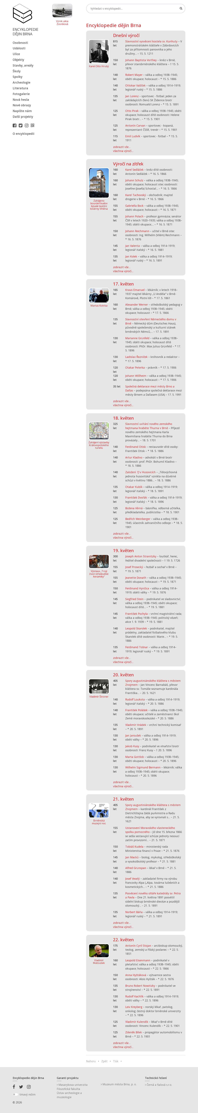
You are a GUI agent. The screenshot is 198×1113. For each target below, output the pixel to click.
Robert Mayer (133, 75)
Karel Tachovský (135, 195)
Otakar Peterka (135, 367)
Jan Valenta (132, 246)
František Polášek (136, 710)
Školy (17, 71)
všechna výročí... (123, 151)
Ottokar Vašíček (135, 85)
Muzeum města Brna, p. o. (118, 1084)
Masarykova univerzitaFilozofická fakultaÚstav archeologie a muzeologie (72, 1091)
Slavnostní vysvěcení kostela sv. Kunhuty (151, 41)
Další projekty (23, 117)
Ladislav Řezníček (136, 357)
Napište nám (22, 111)
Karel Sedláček (134, 169)
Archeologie (21, 82)
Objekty (18, 60)
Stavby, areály (23, 65)
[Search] (135, 8)
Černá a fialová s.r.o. (158, 1085)
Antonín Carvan (135, 125)
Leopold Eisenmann (137, 960)
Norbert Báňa (134, 912)
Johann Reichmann (137, 231)
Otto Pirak (132, 111)
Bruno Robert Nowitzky (140, 986)
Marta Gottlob (134, 757)
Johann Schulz (134, 180)
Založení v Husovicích (140, 472)
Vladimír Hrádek (135, 725)
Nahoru (91, 1061)
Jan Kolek (131, 256)
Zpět (104, 1061)
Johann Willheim (135, 376)
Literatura (20, 88)
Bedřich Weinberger (137, 519)
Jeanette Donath (135, 577)
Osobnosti (20, 43)
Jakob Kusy (132, 746)
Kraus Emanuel (135, 290)
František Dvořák (136, 497)
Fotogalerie (21, 94)
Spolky (17, 77)
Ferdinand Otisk (135, 447)
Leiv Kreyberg (133, 1007)
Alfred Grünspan (135, 868)
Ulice (16, 54)
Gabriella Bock (134, 205)
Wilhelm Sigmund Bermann (143, 767)
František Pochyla (136, 614)
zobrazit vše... (121, 147)
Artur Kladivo (133, 457)
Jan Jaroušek (133, 735)
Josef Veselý (132, 878)
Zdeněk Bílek (133, 1032)
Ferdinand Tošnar (136, 647)
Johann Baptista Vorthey (141, 60)
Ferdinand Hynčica (137, 588)
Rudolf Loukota (135, 699)
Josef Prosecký (134, 567)
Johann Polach (134, 216)
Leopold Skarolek (136, 628)
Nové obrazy (22, 105)
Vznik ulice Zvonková (62, 22)
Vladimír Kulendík (136, 1022)
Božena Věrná (134, 508)
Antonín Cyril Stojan (138, 945)
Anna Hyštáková (135, 975)
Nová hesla (21, 99)
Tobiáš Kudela (134, 846)
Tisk (115, 1061)
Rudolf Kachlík (134, 996)
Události (19, 48)
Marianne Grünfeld (137, 338)
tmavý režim (27, 1094)
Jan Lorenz (132, 96)
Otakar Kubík (133, 487)
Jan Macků (132, 857)
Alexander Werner (136, 304)
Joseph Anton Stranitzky (140, 556)
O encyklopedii (23, 134)
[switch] (15, 1094)
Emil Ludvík (132, 136)
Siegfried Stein (134, 599)
